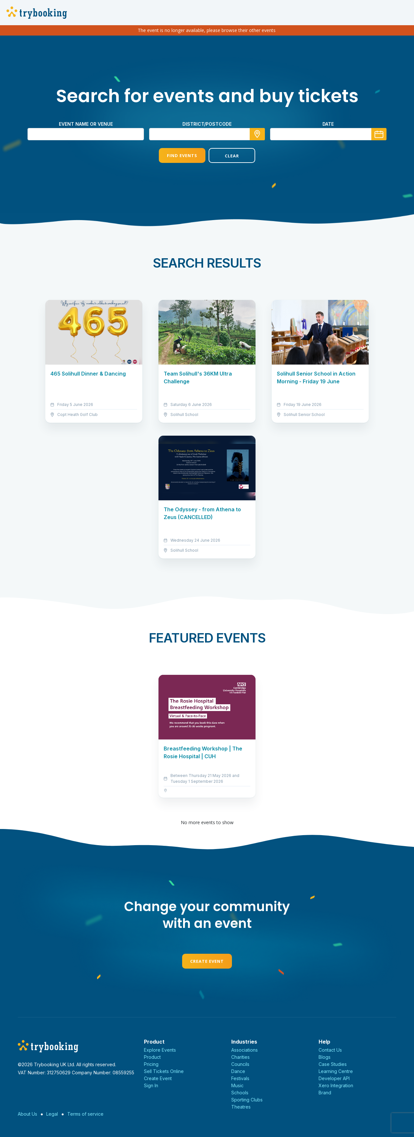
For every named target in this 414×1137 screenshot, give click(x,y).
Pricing (151, 1064)
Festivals (240, 1078)
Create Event (207, 961)
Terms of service (85, 1114)
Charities (240, 1057)
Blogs (325, 1057)
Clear (232, 156)
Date (328, 124)
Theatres (241, 1107)
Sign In (151, 1085)
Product (152, 1057)
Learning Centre (336, 1071)
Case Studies (333, 1064)
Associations (244, 1050)
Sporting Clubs (247, 1099)
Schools (239, 1092)
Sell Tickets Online (164, 1071)
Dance (238, 1071)
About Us (27, 1114)
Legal (52, 1114)
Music (237, 1085)
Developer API (334, 1078)
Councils (240, 1064)
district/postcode (207, 124)
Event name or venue (86, 124)
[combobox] (207, 134)
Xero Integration (336, 1085)
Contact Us (330, 1050)
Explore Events (160, 1050)
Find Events (182, 155)
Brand (325, 1092)
